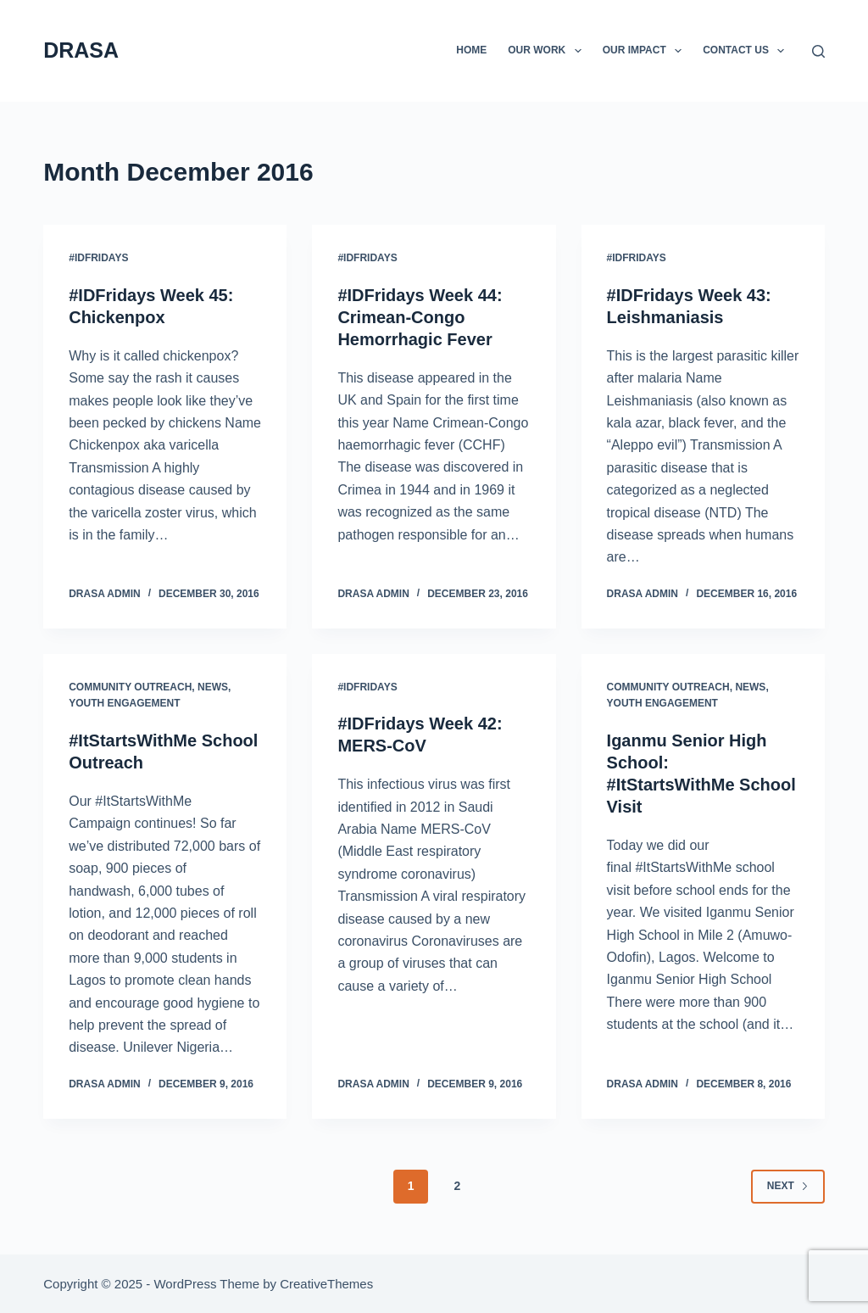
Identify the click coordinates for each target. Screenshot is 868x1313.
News (213, 687)
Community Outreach (130, 687)
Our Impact (646, 51)
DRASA (81, 50)
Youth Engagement (124, 703)
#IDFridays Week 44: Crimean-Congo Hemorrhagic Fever (419, 317)
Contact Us (747, 51)
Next (788, 1186)
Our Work (547, 51)
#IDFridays (98, 258)
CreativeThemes (326, 1284)
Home (471, 50)
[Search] (818, 51)
